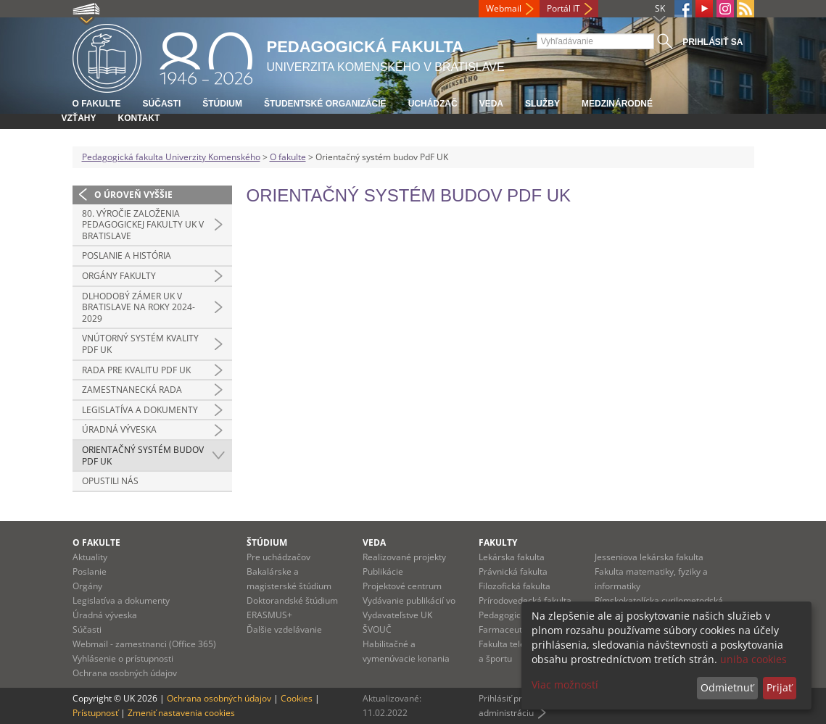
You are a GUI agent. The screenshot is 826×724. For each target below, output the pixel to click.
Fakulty (498, 542)
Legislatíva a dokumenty (140, 410)
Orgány (87, 586)
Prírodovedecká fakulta (525, 600)
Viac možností (565, 684)
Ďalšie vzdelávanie (284, 629)
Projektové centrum (402, 586)
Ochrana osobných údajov (125, 673)
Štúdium (222, 104)
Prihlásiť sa (712, 42)
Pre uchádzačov (278, 557)
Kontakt (139, 118)
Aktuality (90, 557)
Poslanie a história (126, 255)
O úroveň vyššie (133, 194)
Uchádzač (433, 104)
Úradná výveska (119, 429)
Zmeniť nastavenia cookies (181, 713)
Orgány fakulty (119, 276)
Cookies (297, 698)
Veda (491, 104)
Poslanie (90, 571)
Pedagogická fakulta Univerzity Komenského (171, 157)
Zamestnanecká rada (132, 389)
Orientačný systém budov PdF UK (143, 455)
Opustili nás (110, 481)
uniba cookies (753, 659)
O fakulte (97, 104)
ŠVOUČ (377, 629)
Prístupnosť (95, 713)
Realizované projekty (404, 557)
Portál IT (563, 8)
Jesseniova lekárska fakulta (649, 557)
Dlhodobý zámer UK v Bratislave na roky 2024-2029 (138, 307)
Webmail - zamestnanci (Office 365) (144, 644)
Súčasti (162, 104)
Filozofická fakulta (514, 586)
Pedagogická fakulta (519, 615)
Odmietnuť (727, 687)
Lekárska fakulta (512, 557)
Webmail (503, 8)
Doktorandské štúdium (292, 600)
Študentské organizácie (325, 104)
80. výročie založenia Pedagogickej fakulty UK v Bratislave (143, 224)
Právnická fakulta (513, 571)
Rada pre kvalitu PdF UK (136, 370)
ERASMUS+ (269, 615)
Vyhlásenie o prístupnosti (123, 658)
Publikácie (383, 571)
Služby (542, 104)
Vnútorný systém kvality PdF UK (140, 344)
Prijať (779, 687)
